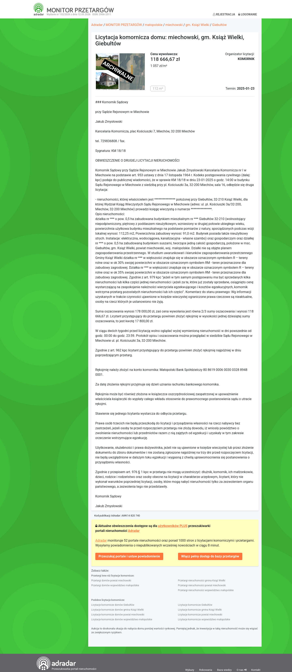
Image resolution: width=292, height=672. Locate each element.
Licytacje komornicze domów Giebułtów (112, 604)
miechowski (174, 25)
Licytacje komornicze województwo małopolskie (204, 619)
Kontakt (255, 669)
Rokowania (205, 669)
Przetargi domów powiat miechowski (111, 580)
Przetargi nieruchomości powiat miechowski (202, 585)
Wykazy (189, 669)
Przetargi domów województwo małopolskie (115, 585)
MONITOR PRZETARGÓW (124, 25)
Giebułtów (219, 25)
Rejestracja (224, 14)
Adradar (97, 25)
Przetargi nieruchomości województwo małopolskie (206, 590)
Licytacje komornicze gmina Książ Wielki (200, 609)
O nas (240, 669)
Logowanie (247, 14)
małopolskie (153, 25)
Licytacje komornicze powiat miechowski (200, 614)
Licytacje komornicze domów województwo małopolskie (121, 619)
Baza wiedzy (224, 669)
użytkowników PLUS (173, 526)
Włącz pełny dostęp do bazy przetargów (210, 556)
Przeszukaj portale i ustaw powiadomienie (129, 556)
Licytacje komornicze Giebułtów (195, 604)
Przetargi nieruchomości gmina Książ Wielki (201, 580)
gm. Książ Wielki (197, 25)
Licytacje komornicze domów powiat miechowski (117, 614)
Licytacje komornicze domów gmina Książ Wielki (117, 609)
